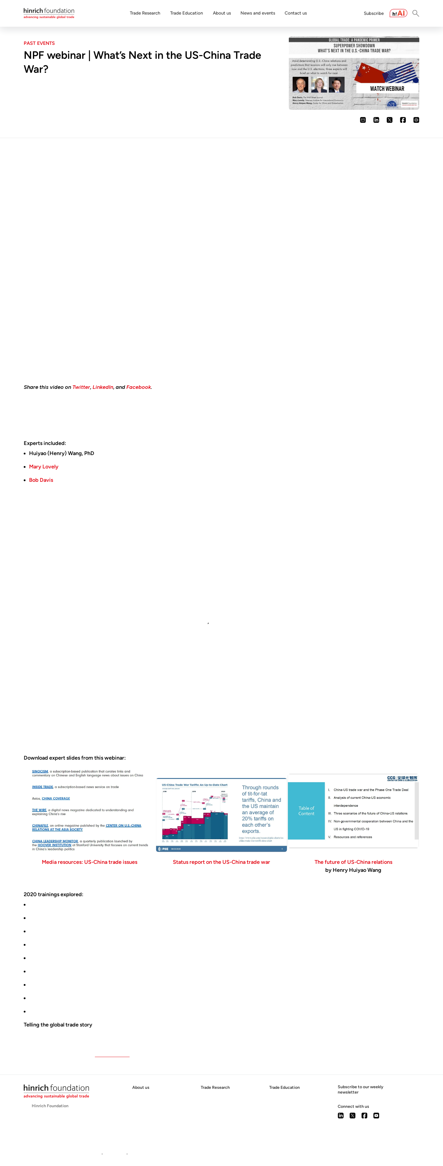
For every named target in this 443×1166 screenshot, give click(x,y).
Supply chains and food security (67, 1011)
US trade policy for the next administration (79, 904)
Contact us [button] (296, 13)
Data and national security (59, 931)
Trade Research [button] (145, 13)
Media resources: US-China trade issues (89, 862)
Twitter (81, 387)
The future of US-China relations (353, 862)
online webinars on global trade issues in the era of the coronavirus (246, 878)
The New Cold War (51, 958)
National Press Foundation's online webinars (108, 1032)
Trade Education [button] (186, 13)
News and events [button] (257, 13)
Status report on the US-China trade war (221, 862)
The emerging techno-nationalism (69, 984)
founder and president (90, 701)
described (52, 589)
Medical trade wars (51, 998)
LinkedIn (103, 387)
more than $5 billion (70, 709)
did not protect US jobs (180, 621)
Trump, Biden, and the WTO (61, 944)
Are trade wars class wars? (60, 918)
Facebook (138, 387)
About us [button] (222, 13)
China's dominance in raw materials (70, 971)
